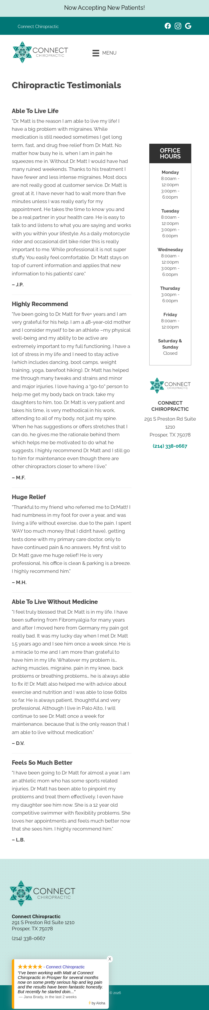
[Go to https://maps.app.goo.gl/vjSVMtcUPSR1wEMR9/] (188, 27)
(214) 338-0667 (170, 446)
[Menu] (104, 53)
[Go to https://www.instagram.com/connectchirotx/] (178, 27)
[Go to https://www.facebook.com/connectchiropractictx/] (168, 27)
